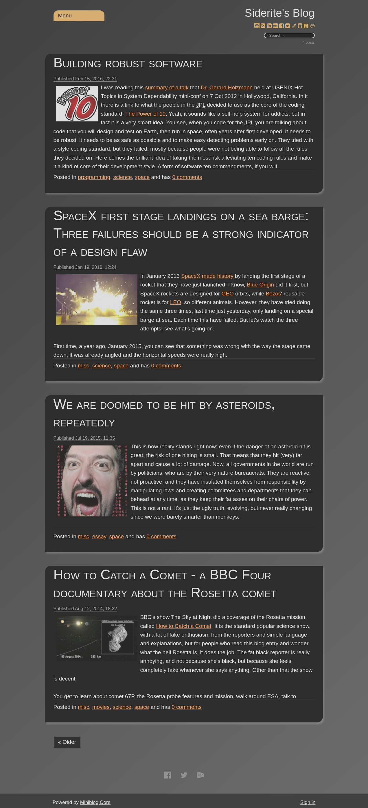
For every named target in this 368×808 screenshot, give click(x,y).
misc (83, 366)
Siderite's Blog (280, 13)
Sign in (307, 802)
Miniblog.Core (95, 802)
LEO (175, 302)
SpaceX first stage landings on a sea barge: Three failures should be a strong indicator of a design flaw (181, 233)
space (142, 177)
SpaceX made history (207, 276)
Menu (65, 15)
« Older (67, 742)
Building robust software (128, 62)
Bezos (273, 294)
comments (187, 177)
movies (101, 707)
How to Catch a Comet (183, 626)
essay (99, 536)
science (122, 177)
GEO (227, 294)
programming (94, 177)
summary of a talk (167, 87)
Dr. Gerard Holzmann (227, 87)
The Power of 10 (145, 114)
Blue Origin (260, 285)
